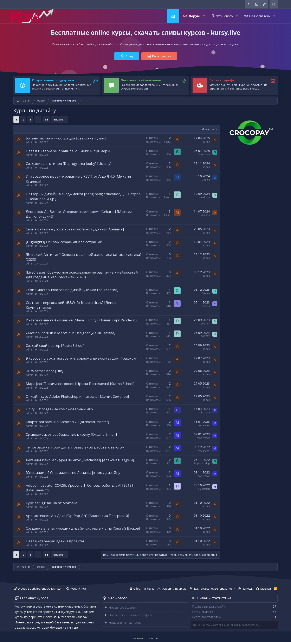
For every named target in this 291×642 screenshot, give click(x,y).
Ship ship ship (202, 463)
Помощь (247, 588)
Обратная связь (144, 588)
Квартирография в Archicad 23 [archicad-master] (67, 421)
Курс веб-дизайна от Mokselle (51, 502)
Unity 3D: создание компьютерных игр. (60, 409)
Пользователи (260, 16)
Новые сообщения (123, 607)
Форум (194, 16)
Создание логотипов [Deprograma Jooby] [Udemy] (69, 163)
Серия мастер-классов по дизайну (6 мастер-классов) (72, 289)
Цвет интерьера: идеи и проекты (55, 541)
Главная (173, 16)
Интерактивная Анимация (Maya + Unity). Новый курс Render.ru (81, 320)
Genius (206, 293)
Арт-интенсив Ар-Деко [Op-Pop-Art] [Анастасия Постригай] (77, 515)
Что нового (224, 16)
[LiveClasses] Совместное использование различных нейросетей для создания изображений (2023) (82, 275)
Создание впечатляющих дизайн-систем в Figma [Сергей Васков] (83, 528)
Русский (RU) (76, 588)
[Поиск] (274, 4)
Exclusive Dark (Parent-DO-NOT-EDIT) (38, 588)
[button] (204, 16)
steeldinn (204, 197)
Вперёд (58, 119)
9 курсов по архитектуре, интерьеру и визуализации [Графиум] (81, 358)
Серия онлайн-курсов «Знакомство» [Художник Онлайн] (75, 229)
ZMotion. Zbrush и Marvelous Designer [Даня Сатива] (71, 332)
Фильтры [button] (208, 129)
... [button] (38, 119)
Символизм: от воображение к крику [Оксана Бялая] (71, 434)
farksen (205, 412)
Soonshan (204, 154)
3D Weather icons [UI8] (44, 370)
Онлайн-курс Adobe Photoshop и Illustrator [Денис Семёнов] (77, 396)
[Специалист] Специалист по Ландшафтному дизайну (73, 472)
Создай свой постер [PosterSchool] (55, 345)
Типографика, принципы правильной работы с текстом (75, 447)
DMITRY (205, 323)
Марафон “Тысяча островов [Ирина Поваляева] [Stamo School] (80, 383)
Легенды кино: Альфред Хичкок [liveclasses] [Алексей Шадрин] (80, 460)
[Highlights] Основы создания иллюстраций (64, 242)
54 (46, 119)
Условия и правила (174, 588)
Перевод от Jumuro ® (145, 638)
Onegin (205, 180)
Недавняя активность (125, 622)
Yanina (206, 306)
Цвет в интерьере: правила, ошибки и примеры (68, 151)
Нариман (204, 489)
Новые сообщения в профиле (131, 615)
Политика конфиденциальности (214, 588)
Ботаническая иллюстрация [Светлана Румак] (66, 138)
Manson (205, 215)
